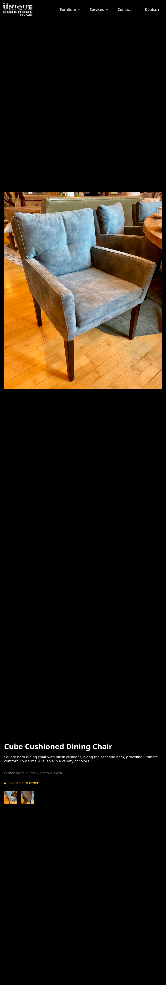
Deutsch (152, 9)
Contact (124, 9)
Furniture (68, 9)
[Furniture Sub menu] (79, 9)
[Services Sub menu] (107, 9)
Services (97, 9)
